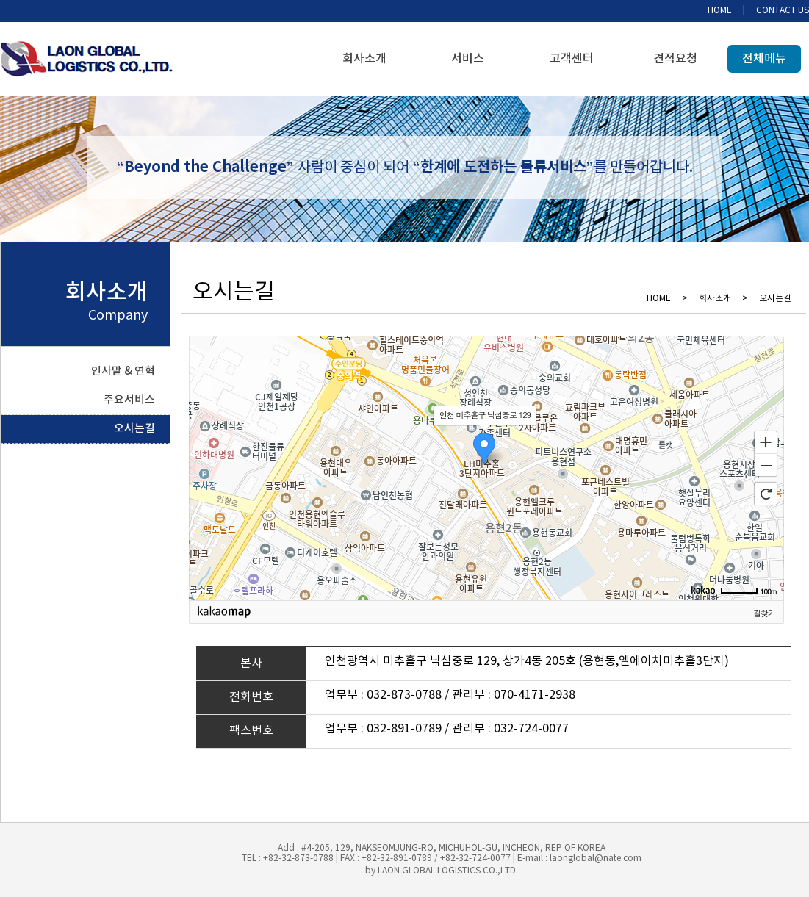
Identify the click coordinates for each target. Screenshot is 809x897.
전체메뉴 (764, 58)
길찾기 (764, 613)
